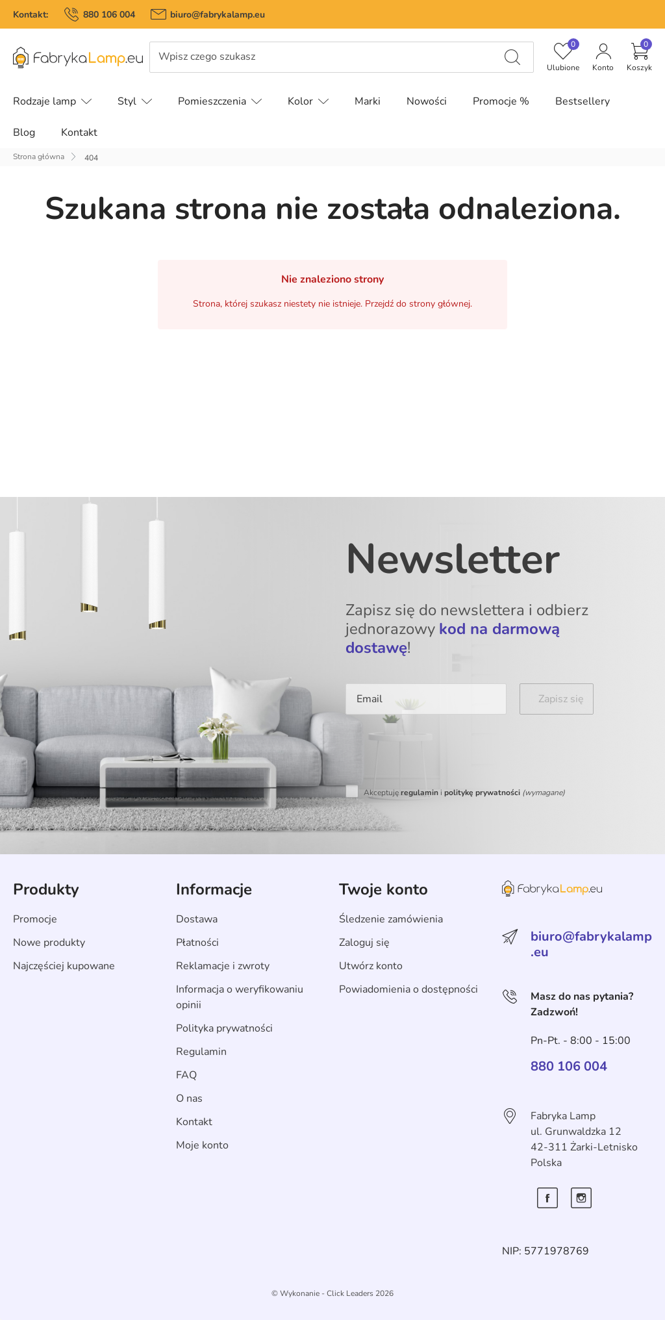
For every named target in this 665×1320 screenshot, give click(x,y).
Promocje (35, 919)
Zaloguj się (364, 942)
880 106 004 (109, 14)
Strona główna (38, 156)
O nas (189, 1098)
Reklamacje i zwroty (223, 966)
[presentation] (444, 753)
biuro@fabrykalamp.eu (217, 14)
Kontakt (194, 1122)
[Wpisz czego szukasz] (512, 57)
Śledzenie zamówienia (391, 919)
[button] (639, 57)
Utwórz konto (371, 966)
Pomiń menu (29, 66)
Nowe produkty (49, 942)
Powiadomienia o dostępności (408, 989)
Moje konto (202, 1145)
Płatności (197, 942)
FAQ (186, 1075)
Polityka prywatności (224, 1028)
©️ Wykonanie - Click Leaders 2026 (332, 1293)
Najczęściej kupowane (64, 966)
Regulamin (201, 1052)
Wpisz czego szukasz (206, 57)
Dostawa (197, 919)
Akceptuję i (464, 792)
